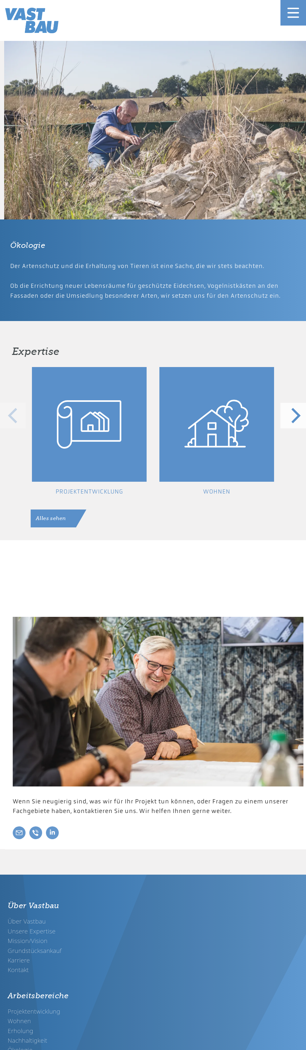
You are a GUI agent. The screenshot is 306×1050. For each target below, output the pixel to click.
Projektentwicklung (34, 1011)
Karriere (19, 960)
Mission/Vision (28, 940)
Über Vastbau (27, 921)
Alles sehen (51, 518)
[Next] (293, 415)
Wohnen (19, 1020)
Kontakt (18, 969)
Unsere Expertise (32, 931)
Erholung (20, 1030)
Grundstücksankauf (35, 950)
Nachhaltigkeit (27, 1040)
